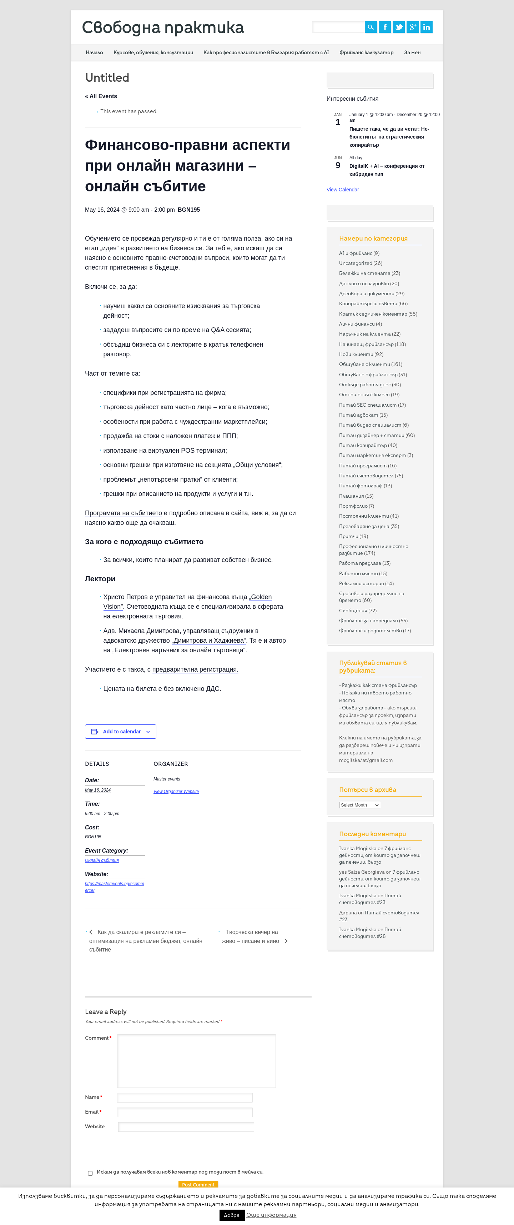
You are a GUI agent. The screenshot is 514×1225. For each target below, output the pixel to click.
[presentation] (139, 1151)
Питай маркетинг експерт (372, 455)
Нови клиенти (356, 354)
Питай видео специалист (370, 425)
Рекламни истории (361, 583)
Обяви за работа (362, 708)
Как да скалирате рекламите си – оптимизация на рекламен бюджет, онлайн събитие (145, 941)
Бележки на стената (364, 273)
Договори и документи (366, 293)
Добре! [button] (232, 1215)
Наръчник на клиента (365, 334)
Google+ (413, 27)
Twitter (399, 27)
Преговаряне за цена (364, 526)
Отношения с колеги (364, 394)
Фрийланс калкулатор (366, 52)
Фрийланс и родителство (370, 630)
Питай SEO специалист (368, 405)
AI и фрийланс (355, 253)
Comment (99, 1038)
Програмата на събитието (123, 513)
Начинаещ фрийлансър (366, 344)
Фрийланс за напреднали (368, 620)
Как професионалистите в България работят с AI (266, 52)
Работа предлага (360, 563)
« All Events (101, 96)
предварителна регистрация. (195, 669)
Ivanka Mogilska (358, 848)
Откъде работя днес (365, 384)
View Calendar (343, 189)
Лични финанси (357, 324)
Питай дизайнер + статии (371, 435)
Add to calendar (122, 731)
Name (94, 1097)
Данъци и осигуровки (364, 283)
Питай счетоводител (366, 475)
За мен (412, 52)
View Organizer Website (176, 791)
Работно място (358, 573)
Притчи (348, 536)
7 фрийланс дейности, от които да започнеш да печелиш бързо (379, 855)
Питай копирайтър (363, 445)
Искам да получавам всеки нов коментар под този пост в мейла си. (174, 1172)
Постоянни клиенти (364, 516)
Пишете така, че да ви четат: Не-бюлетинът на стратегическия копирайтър (389, 137)
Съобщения (353, 610)
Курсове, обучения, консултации (153, 52)
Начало (94, 52)
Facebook (385, 27)
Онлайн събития (102, 860)
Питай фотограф (361, 485)
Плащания (351, 496)
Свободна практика (162, 27)
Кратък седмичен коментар (373, 314)
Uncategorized (355, 263)
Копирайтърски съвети (368, 303)
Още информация (271, 1214)
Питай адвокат (358, 415)
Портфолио (353, 506)
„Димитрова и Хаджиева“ (209, 640)
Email (94, 1112)
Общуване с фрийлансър (368, 374)
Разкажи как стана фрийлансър (379, 685)
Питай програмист (363, 465)
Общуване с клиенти (364, 364)
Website (95, 1126)
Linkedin (426, 27)
